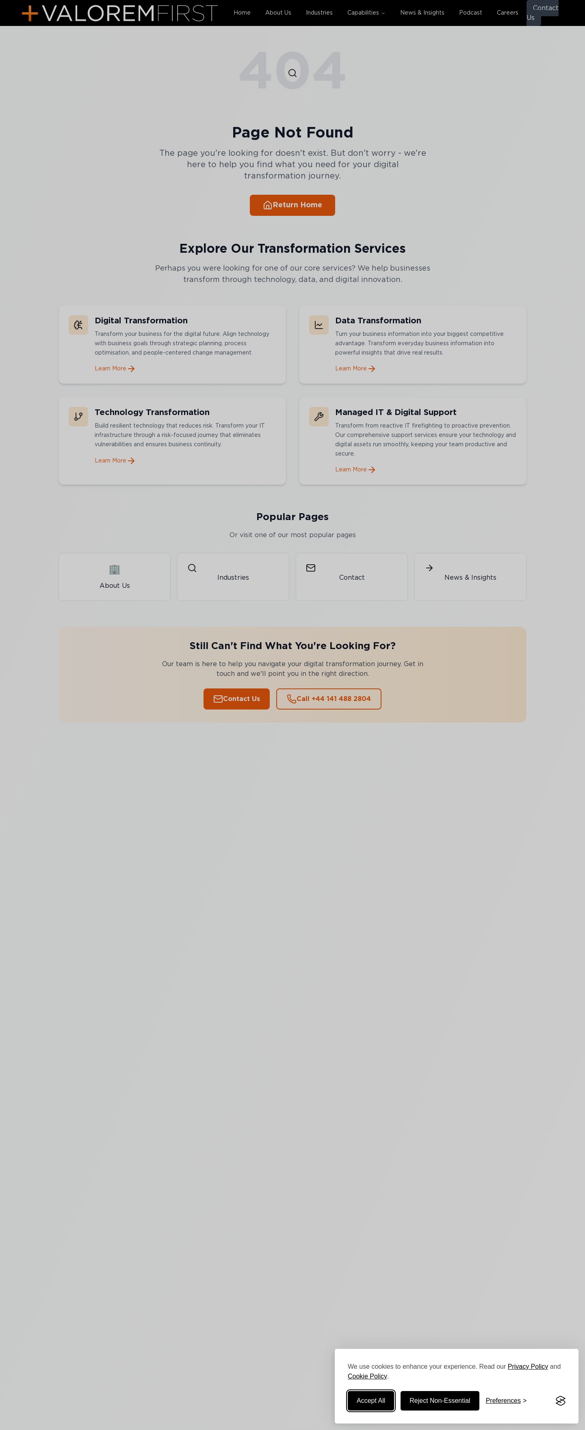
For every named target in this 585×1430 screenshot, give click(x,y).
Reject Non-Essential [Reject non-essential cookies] (440, 1400)
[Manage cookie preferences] (506, 1401)
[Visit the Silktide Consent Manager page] (561, 1401)
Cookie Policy (367, 1376)
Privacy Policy (528, 1366)
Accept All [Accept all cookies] (371, 1400)
